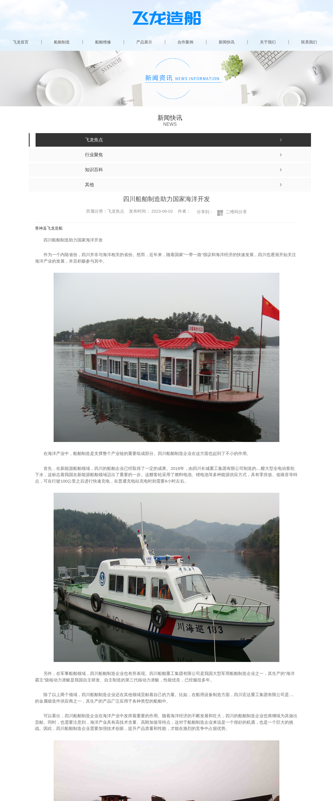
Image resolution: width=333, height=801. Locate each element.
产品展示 (144, 42)
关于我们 (268, 42)
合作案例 (185, 42)
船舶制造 (62, 42)
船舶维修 (103, 42)
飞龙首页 (21, 42)
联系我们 (309, 42)
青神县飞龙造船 (49, 228)
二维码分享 (236, 211)
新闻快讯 (227, 42)
